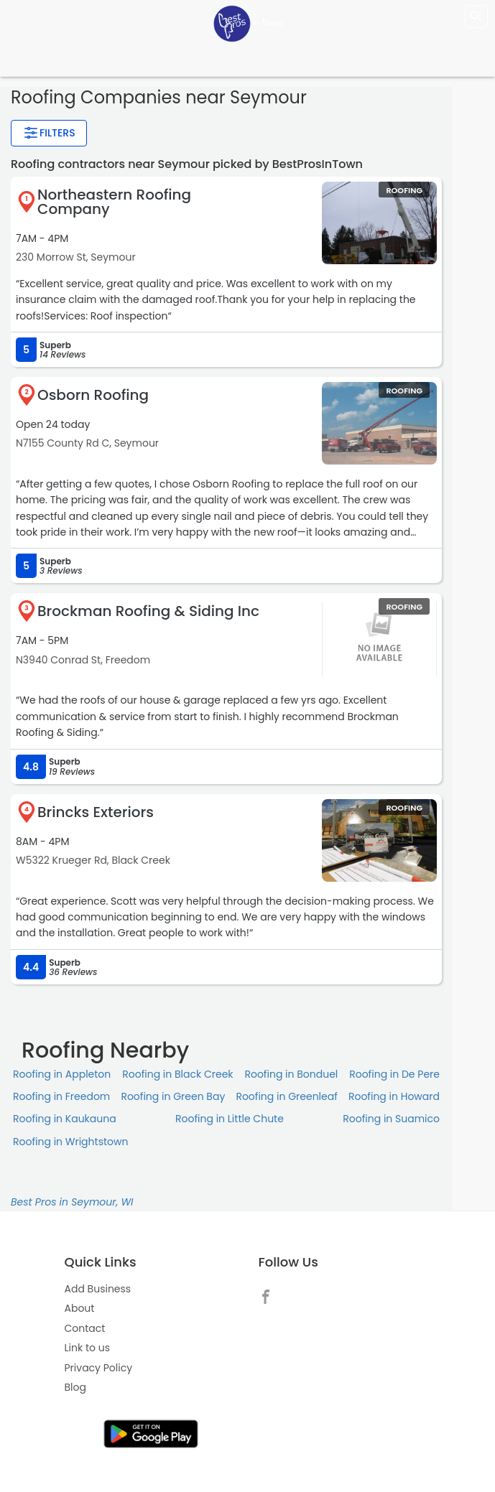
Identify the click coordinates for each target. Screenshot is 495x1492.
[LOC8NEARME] (248, 23)
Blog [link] (75, 1387)
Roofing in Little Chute (229, 1118)
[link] (269, 1295)
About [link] (80, 1308)
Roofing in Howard (394, 1096)
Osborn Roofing (93, 395)
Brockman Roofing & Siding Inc (148, 611)
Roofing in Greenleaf (286, 1096)
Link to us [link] (87, 1348)
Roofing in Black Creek (177, 1074)
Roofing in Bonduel (291, 1074)
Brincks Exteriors (95, 812)
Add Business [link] (98, 1289)
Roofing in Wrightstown (70, 1141)
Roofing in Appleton (62, 1074)
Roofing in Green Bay (173, 1096)
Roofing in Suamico (391, 1118)
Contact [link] (85, 1328)
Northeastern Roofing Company (114, 201)
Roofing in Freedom (61, 1096)
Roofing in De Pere (394, 1074)
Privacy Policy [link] (99, 1368)
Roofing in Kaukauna (64, 1118)
